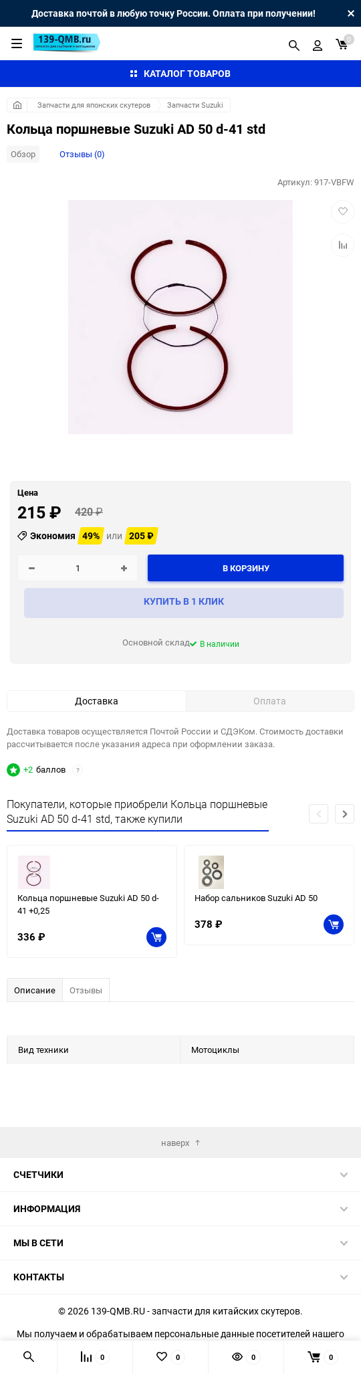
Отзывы (86, 990)
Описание (34, 990)
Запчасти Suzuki (195, 105)
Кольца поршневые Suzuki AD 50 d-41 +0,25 (88, 904)
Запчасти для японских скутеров (93, 105)
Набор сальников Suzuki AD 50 (256, 898)
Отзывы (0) (82, 154)
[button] (344, 813)
